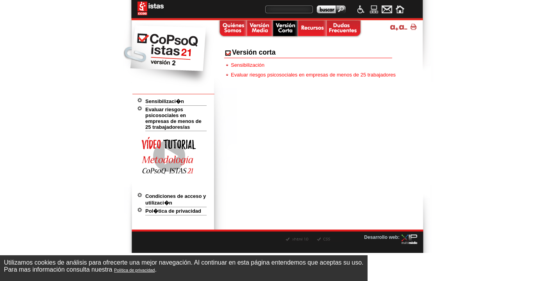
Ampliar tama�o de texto (394, 27)
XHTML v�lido (298, 239)
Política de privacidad (134, 270)
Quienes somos (232, 28)
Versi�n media (260, 28)
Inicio (400, 9)
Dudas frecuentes (344, 28)
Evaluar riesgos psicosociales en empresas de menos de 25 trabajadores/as (173, 118)
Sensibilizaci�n (164, 101)
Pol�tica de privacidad (173, 211)
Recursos (312, 28)
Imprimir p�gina (414, 27)
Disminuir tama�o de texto (403, 27)
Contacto (387, 9)
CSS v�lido (329, 239)
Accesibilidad (361, 9)
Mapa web (374, 9)
